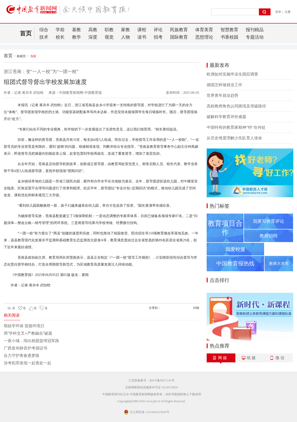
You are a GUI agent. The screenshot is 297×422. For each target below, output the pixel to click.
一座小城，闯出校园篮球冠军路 (31, 341)
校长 (60, 37)
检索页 (21, 56)
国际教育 (179, 37)
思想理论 (204, 37)
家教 (125, 29)
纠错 (196, 308)
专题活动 (255, 37)
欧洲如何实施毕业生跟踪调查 (232, 74)
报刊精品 (255, 29)
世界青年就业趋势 (222, 95)
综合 (43, 29)
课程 (141, 29)
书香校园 (229, 37)
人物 (125, 37)
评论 (158, 29)
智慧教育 (229, 29)
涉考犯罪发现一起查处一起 (27, 363)
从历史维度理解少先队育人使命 (234, 138)
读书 (141, 37)
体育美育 (204, 29)
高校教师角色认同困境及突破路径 (236, 106)
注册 (288, 12)
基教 (76, 29)
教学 (76, 37)
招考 (158, 37)
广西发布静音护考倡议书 (25, 348)
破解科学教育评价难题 (226, 117)
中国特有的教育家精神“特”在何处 (236, 127)
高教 (92, 29)
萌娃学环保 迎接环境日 (24, 326)
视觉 (109, 37)
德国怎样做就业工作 (224, 85)
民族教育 (179, 29)
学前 (60, 29)
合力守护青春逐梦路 (21, 355)
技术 (43, 37)
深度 (92, 37)
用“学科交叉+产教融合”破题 (28, 333)
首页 (26, 33)
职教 (109, 29)
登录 (278, 12)
